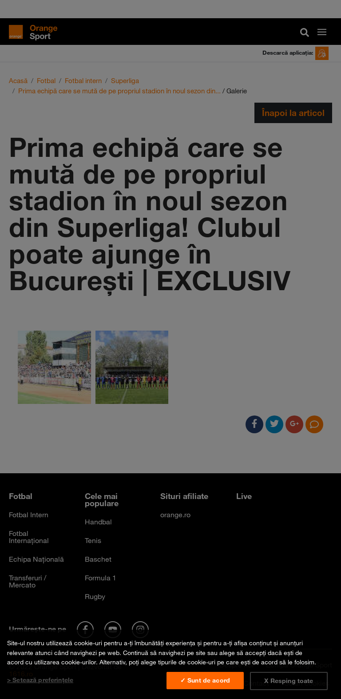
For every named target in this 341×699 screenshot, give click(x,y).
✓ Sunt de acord (205, 680)
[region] (170, 664)
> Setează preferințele (40, 680)
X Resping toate (288, 681)
